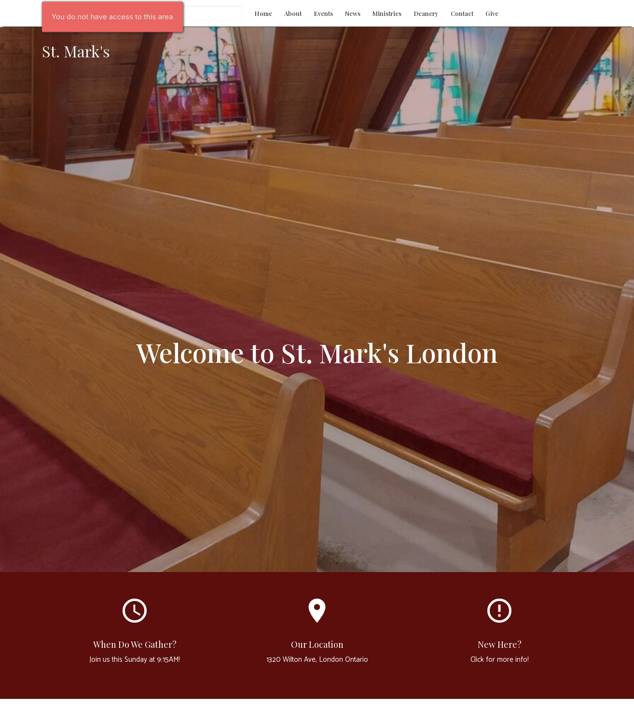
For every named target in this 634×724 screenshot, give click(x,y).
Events (323, 13)
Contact (462, 13)
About (293, 13)
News (352, 13)
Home (263, 13)
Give (491, 13)
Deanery (426, 13)
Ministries (386, 13)
